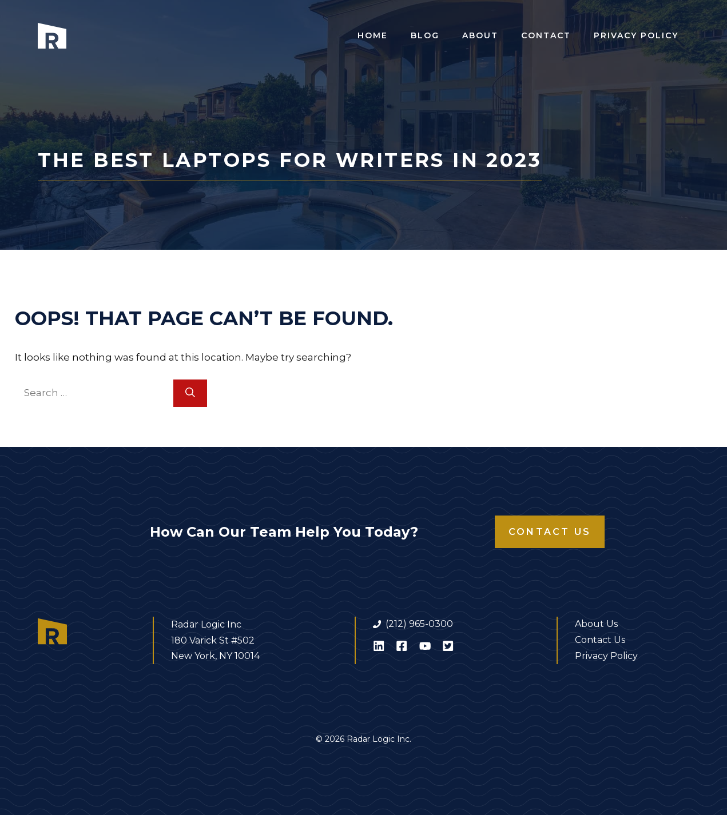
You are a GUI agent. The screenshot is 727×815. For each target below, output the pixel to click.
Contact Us (549, 531)
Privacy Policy (636, 35)
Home (372, 35)
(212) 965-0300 (419, 623)
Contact (546, 35)
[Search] (190, 393)
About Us (596, 623)
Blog (425, 35)
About (480, 35)
